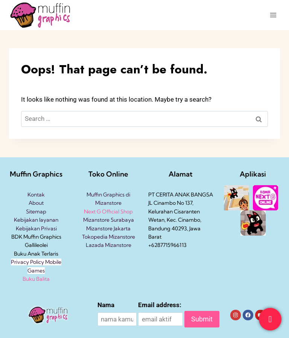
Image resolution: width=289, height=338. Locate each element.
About (36, 202)
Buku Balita (36, 279)
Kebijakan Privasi (36, 228)
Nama (105, 305)
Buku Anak (27, 253)
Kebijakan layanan (36, 219)
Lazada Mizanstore (108, 245)
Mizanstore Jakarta (108, 228)
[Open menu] (273, 15)
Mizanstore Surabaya (108, 219)
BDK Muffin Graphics (36, 236)
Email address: (159, 305)
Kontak (36, 194)
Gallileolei (36, 245)
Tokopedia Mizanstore (108, 236)
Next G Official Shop (108, 211)
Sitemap (36, 211)
